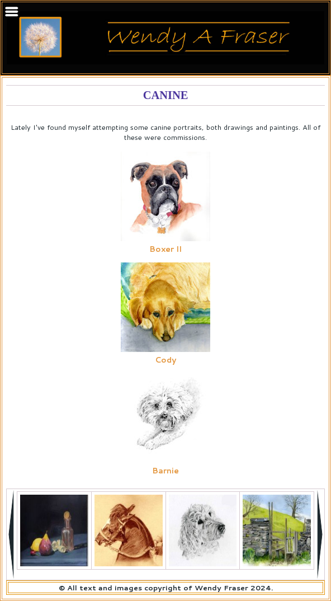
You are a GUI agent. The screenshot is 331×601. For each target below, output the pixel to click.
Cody (165, 359)
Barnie (165, 470)
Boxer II (165, 249)
